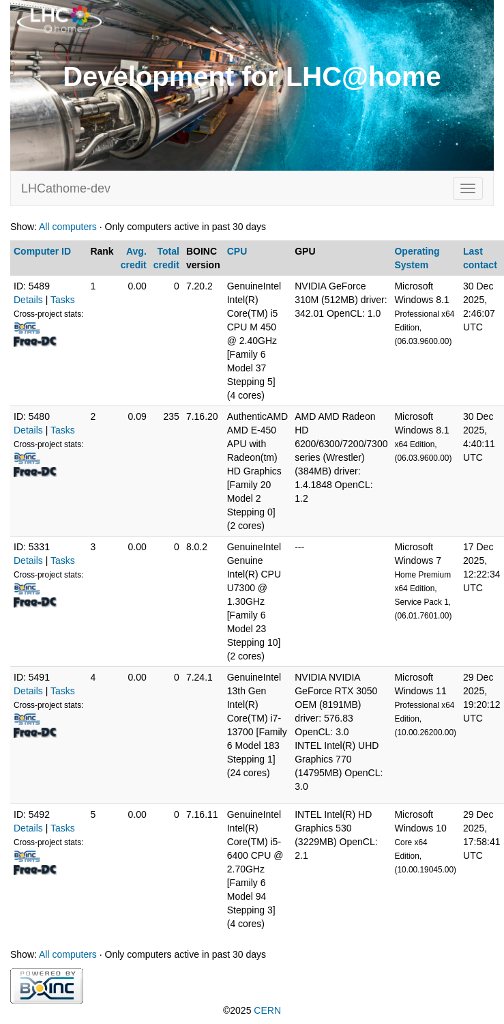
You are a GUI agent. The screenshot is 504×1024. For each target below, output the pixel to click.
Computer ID (42, 251)
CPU (237, 251)
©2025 (252, 1010)
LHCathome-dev (65, 188)
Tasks (62, 299)
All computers (68, 226)
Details (28, 299)
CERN (267, 1010)
